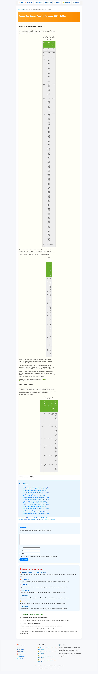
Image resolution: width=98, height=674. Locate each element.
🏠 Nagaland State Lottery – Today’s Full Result (33, 574)
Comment (22, 533)
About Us (37, 667)
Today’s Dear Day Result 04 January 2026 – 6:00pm (35, 495)
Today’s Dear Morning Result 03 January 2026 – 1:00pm (36, 503)
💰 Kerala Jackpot (66, 2)
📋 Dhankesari (57, 2)
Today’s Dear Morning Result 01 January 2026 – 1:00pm (36, 513)
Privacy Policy (47, 667)
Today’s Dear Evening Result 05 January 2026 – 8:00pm (36, 488)
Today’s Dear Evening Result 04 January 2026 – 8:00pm (36, 494)
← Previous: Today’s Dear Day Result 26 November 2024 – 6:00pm (33, 517)
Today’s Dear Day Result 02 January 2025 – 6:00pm (35, 506)
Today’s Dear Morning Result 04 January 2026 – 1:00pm (36, 497)
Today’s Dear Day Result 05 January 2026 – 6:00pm (35, 490)
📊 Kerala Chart (76, 2)
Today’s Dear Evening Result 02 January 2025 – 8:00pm (36, 504)
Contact (41, 667)
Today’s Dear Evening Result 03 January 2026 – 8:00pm (36, 499)
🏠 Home (21, 2)
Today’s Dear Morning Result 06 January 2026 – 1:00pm (36, 487)
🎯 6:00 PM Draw (38, 2)
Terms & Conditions (60, 667)
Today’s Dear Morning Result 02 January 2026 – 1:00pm (36, 508)
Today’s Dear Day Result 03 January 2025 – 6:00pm (35, 501)
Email (21, 553)
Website (21, 555)
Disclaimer (53, 667)
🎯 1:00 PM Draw (28, 2)
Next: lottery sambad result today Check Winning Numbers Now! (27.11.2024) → (36, 519)
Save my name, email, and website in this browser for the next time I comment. (39, 558)
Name (21, 550)
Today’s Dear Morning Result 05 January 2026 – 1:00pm (36, 492)
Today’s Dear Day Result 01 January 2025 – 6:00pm (35, 511)
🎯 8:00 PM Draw (48, 2)
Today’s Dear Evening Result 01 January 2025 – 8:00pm (36, 510)
